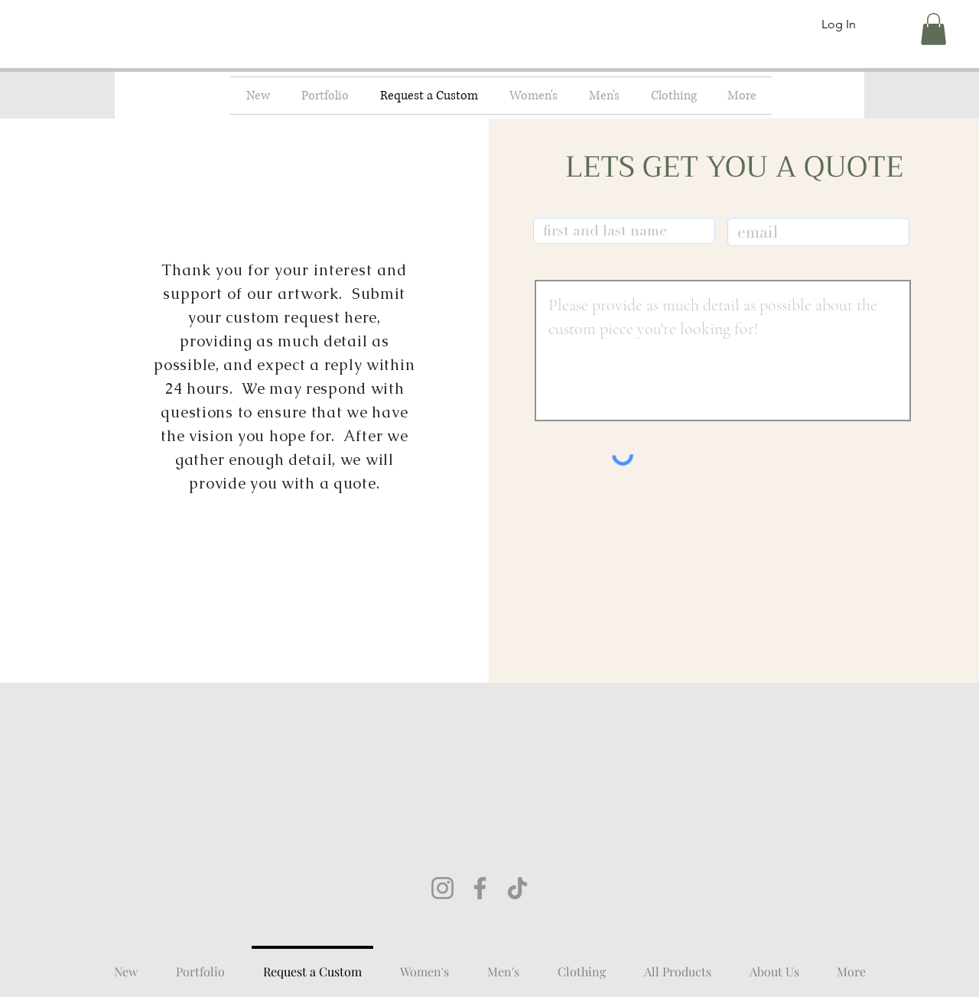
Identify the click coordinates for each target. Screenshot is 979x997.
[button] (933, 29)
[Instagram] (442, 888)
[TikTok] (517, 888)
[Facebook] (480, 888)
